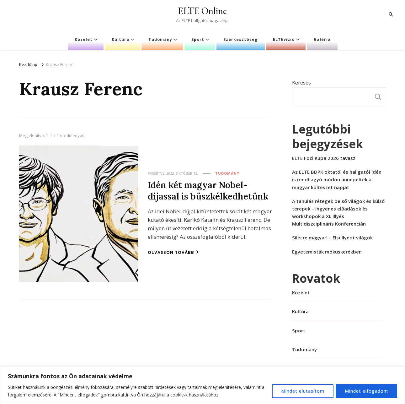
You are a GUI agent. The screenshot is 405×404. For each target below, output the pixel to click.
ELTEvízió (284, 39)
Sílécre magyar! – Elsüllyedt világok (332, 237)
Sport (197, 39)
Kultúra (120, 39)
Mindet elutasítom (302, 391)
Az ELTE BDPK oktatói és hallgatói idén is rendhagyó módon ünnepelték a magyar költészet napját (336, 179)
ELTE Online (202, 11)
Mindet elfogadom (366, 391)
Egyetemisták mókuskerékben (327, 251)
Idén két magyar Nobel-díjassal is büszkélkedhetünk (208, 190)
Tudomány (160, 39)
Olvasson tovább (173, 252)
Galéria (322, 39)
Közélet (84, 39)
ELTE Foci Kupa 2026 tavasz (323, 158)
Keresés (301, 82)
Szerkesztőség (240, 39)
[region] (202, 385)
